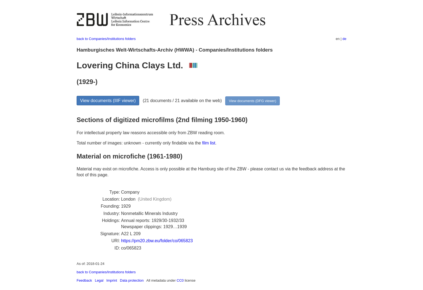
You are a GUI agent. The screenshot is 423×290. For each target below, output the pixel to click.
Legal (99, 280)
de (344, 39)
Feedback (84, 280)
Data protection (132, 280)
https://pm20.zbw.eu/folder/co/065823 (157, 240)
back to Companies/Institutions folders (106, 39)
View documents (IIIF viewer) (108, 100)
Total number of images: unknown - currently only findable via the (139, 143)
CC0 (180, 280)
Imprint (111, 280)
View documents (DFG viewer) (252, 101)
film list (208, 143)
